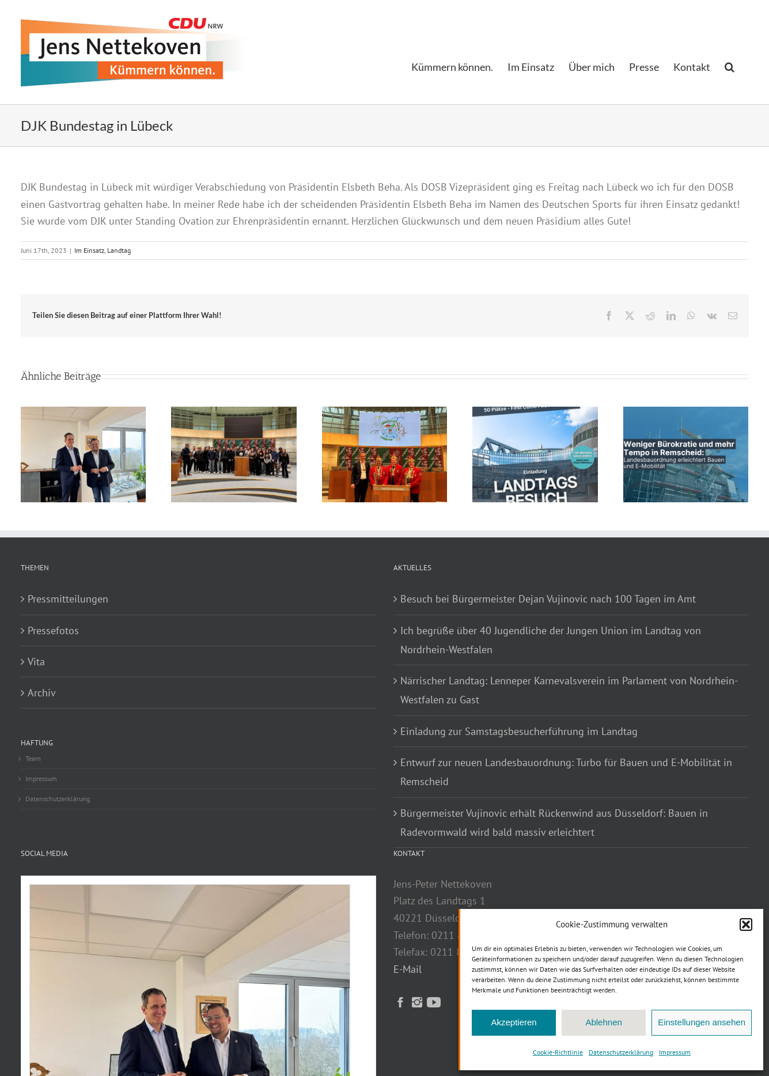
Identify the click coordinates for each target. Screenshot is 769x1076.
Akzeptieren (513, 1022)
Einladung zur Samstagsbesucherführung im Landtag (519, 731)
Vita (36, 661)
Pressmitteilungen (68, 598)
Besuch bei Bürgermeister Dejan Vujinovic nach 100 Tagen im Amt (548, 598)
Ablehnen (603, 1022)
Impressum (675, 1052)
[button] (746, 924)
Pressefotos (53, 630)
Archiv (42, 692)
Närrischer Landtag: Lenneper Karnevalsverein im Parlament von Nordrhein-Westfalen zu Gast (569, 690)
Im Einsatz (89, 250)
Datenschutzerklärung (621, 1052)
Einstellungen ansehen (701, 1022)
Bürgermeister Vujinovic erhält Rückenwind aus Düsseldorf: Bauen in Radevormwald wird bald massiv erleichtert (554, 822)
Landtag (119, 250)
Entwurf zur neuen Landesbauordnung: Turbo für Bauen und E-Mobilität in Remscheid (566, 772)
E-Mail (407, 969)
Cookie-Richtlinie (558, 1052)
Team (33, 758)
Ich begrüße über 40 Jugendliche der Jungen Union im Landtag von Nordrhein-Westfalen (550, 640)
